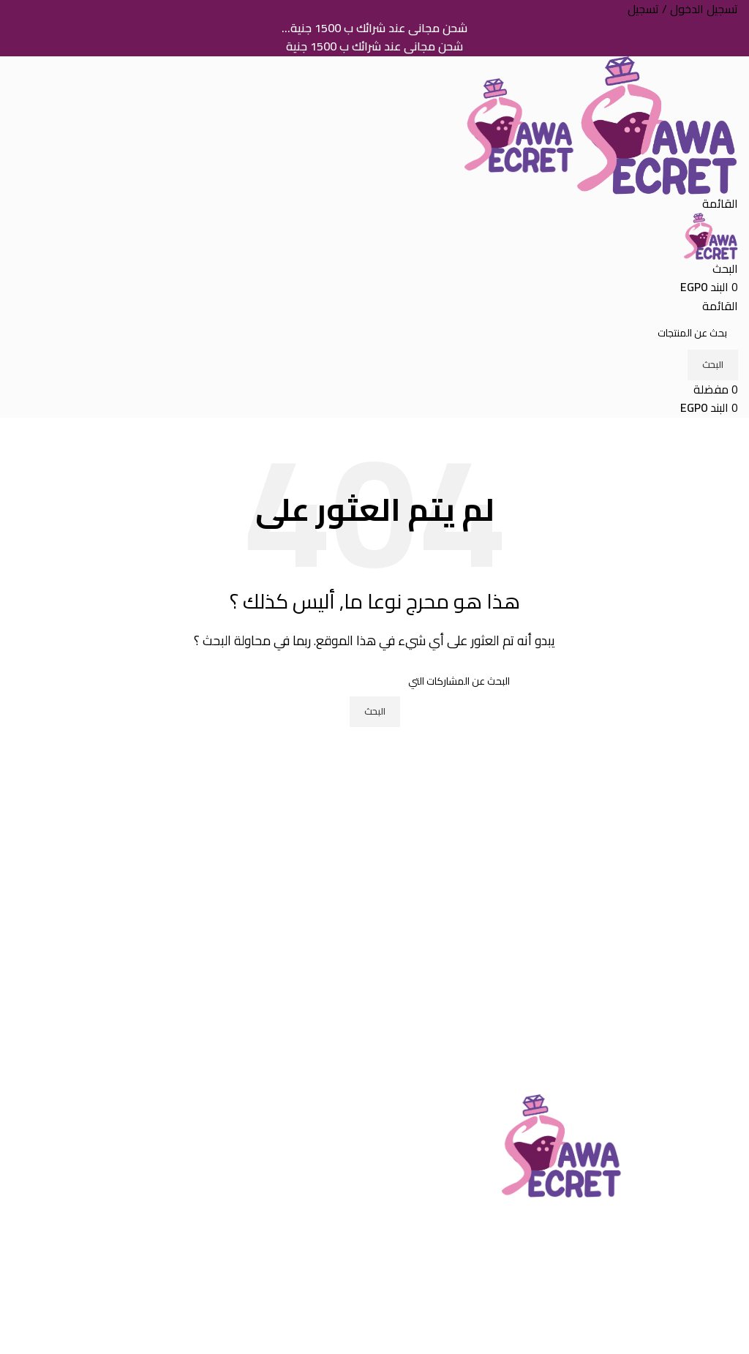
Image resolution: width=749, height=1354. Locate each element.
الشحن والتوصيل (700, 1313)
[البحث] (725, 268)
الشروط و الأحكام (696, 1258)
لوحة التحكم (335, 1341)
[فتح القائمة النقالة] (720, 203)
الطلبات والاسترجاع (694, 1341)
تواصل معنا (336, 1188)
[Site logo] (656, 124)
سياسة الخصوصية (696, 1286)
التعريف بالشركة (325, 1134)
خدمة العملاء (331, 1161)
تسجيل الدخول (330, 1258)
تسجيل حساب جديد (319, 1286)
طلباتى (347, 1313)
